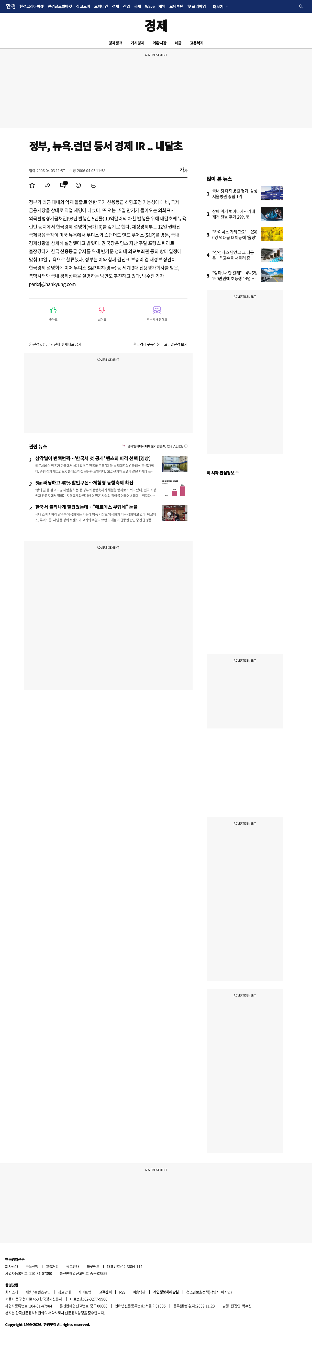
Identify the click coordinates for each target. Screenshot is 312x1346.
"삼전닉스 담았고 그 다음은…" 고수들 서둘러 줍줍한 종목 (235, 257)
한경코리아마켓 (31, 6)
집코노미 (83, 6)
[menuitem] (32, 185)
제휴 (29, 1291)
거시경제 (137, 43)
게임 (161, 6)
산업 (126, 6)
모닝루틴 (176, 6)
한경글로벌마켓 (60, 6)
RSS (122, 1291)
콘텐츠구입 (42, 1291)
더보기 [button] (218, 6)
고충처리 (52, 1266)
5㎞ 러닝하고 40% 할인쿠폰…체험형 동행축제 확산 (84, 482)
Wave (149, 6)
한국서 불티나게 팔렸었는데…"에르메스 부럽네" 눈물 (86, 507)
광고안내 (72, 1266)
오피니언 (101, 6)
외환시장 (159, 43)
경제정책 (115, 43)
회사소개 (11, 1266)
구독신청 (32, 1266)
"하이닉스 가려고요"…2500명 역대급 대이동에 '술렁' (234, 234)
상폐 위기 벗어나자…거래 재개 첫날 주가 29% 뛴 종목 (233, 216)
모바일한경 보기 (175, 344)
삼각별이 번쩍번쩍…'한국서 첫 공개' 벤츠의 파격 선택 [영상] (92, 458)
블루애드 (93, 1266)
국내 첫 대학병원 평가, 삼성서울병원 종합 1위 (235, 193)
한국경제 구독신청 (146, 344)
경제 (115, 6)
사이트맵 (84, 1291)
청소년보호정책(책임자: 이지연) (209, 1291)
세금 (178, 43)
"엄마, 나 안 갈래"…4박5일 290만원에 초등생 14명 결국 (235, 278)
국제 (137, 6)
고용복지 (197, 43)
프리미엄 (199, 6)
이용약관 (139, 1291)
